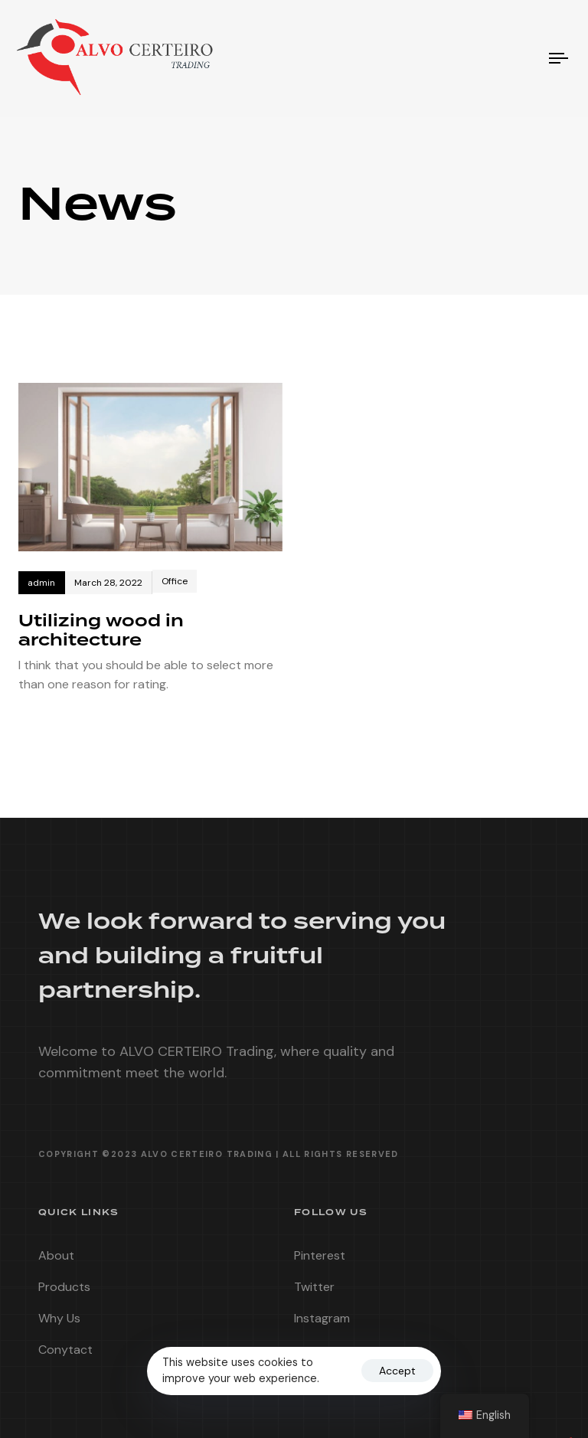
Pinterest (319, 1261)
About (56, 1261)
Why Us (59, 1324)
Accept (397, 1371)
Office (175, 581)
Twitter (314, 1293)
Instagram (322, 1324)
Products (64, 1293)
